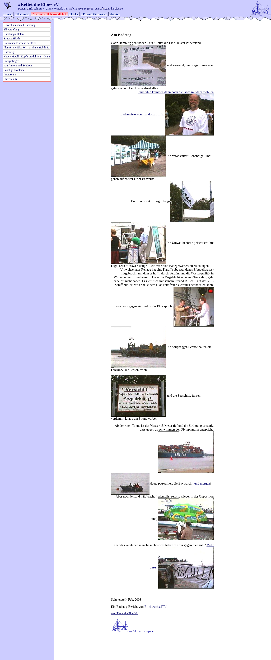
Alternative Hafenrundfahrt (49, 14)
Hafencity (9, 52)
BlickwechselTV (155, 606)
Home (8, 14)
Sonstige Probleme (14, 70)
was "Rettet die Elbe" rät (124, 613)
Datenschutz (10, 79)
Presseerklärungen (94, 14)
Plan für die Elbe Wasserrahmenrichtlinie (26, 47)
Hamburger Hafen (14, 34)
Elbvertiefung (11, 29)
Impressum (10, 74)
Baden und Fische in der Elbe (20, 43)
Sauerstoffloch (12, 38)
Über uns (22, 14)
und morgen (202, 483)
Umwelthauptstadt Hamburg (19, 25)
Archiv (114, 14)
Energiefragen (11, 61)
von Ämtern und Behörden (18, 65)
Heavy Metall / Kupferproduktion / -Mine (27, 56)
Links (74, 14)
